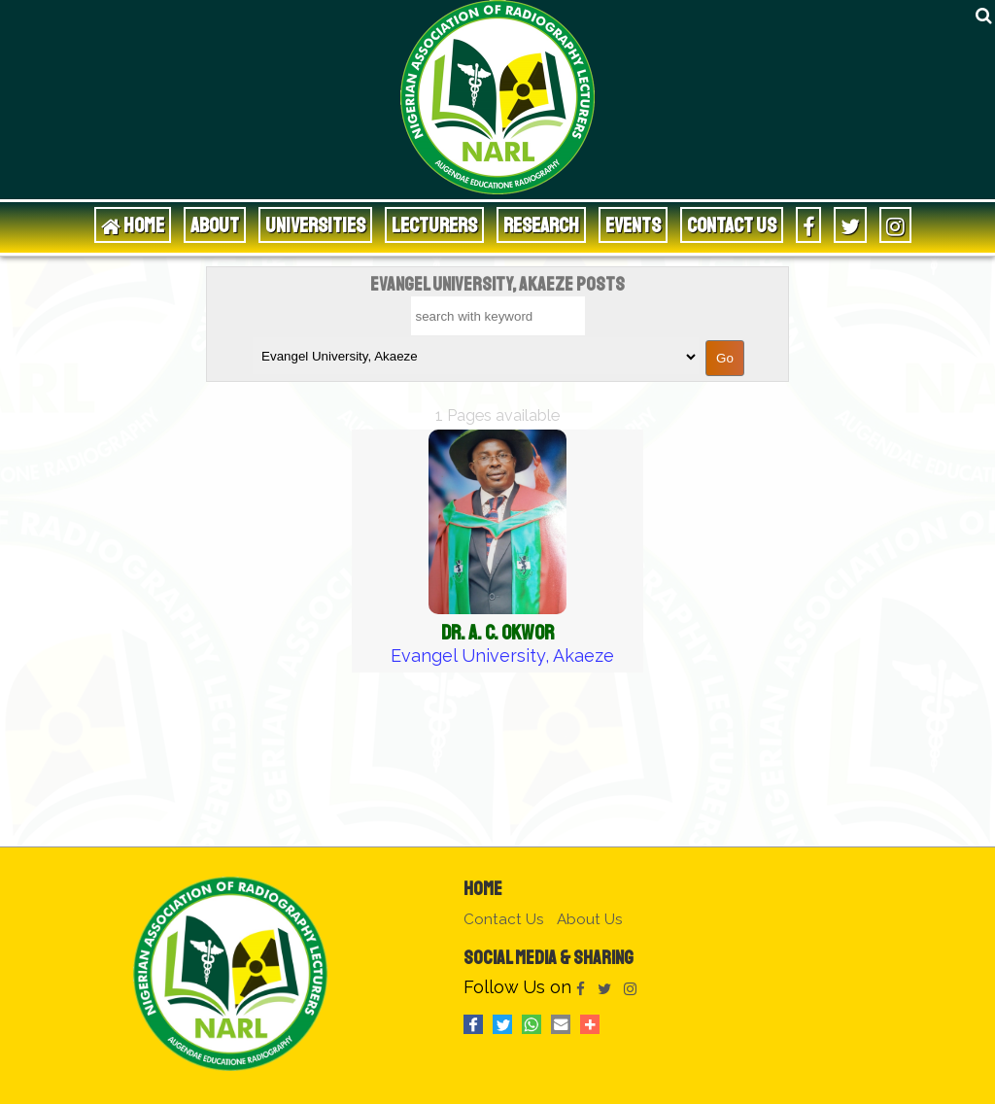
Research (541, 225)
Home (482, 889)
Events (633, 225)
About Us (590, 919)
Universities (315, 225)
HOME (132, 225)
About (214, 225)
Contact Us (731, 225)
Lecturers (434, 225)
